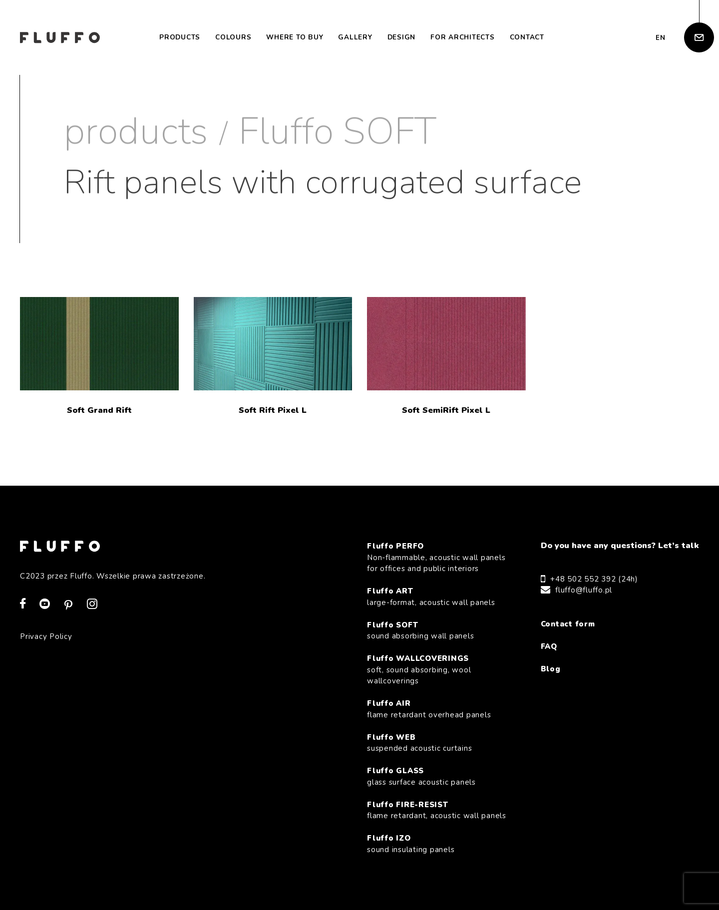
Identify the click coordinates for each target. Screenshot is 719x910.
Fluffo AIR (437, 709)
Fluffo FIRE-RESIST (437, 811)
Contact (527, 37)
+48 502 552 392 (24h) (594, 579)
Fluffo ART (437, 597)
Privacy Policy (46, 636)
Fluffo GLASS (437, 777)
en (661, 37)
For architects (462, 37)
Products (179, 37)
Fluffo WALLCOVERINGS (437, 670)
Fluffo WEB (437, 743)
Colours (233, 37)
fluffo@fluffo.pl (583, 590)
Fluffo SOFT (338, 131)
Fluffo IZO (437, 844)
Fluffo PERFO (437, 558)
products (136, 131)
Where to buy (294, 37)
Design (401, 37)
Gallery (355, 37)
